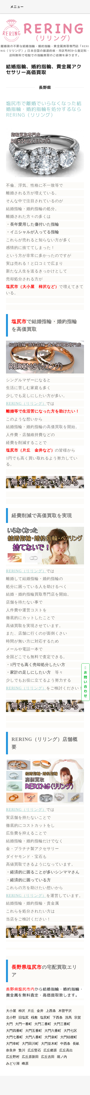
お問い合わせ (85, 682)
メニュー (14, 7)
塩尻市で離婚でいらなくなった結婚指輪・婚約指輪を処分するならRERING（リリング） (44, 109)
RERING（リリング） (26, 403)
